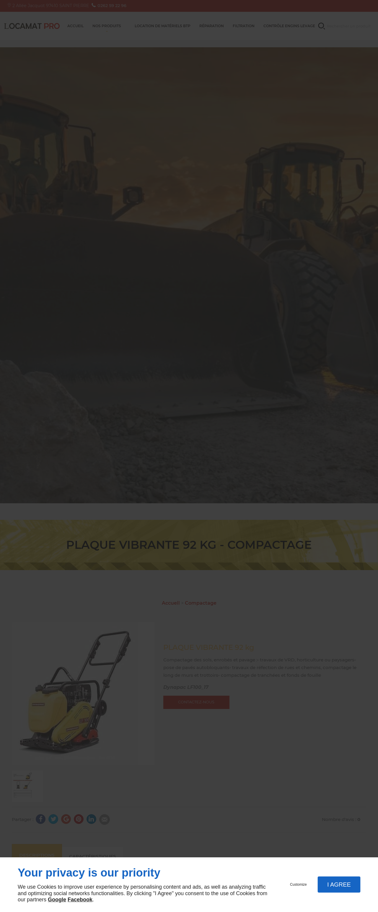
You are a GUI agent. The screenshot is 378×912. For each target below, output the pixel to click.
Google (57, 900)
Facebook (80, 900)
